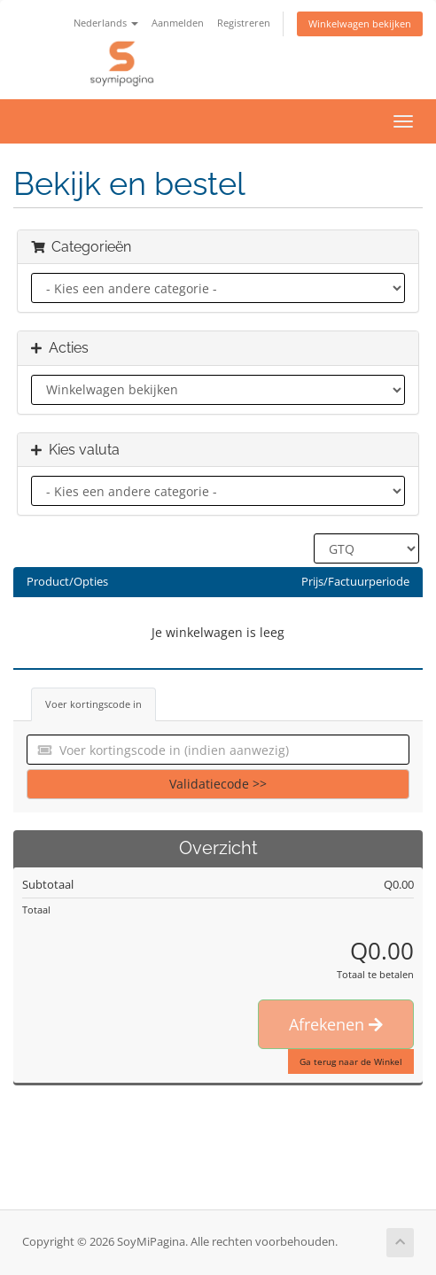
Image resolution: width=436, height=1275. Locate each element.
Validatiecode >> (218, 783)
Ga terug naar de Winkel (351, 1061)
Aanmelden (178, 22)
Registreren (243, 22)
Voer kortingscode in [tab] (93, 704)
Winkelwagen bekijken (359, 23)
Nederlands (106, 22)
